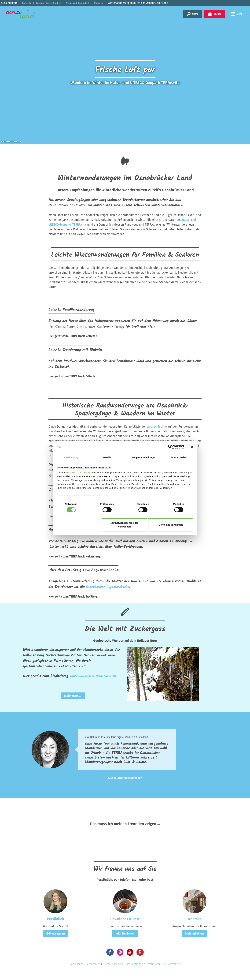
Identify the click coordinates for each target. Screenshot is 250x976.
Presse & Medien (113, 965)
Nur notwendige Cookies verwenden (124, 525)
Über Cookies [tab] (179, 457)
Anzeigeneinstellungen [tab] (143, 457)
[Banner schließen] (192, 447)
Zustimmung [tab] (71, 457)
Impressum (76, 965)
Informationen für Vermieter (142, 965)
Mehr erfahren (194, 934)
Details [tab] (107, 457)
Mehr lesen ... (72, 701)
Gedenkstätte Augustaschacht (110, 587)
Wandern (114, 3)
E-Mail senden (55, 934)
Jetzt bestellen (124, 934)
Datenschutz (92, 965)
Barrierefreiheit (171, 965)
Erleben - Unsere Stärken (55, 3)
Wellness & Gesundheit (90, 3)
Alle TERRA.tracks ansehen (125, 779)
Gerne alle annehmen (171, 525)
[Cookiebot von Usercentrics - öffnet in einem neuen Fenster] (170, 446)
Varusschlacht (156, 426)
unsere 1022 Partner (78, 472)
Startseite (28, 3)
